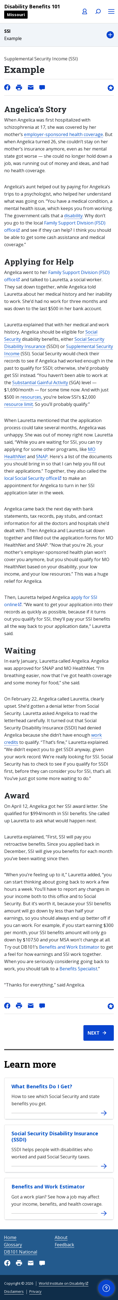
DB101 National (20, 1252)
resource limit (18, 404)
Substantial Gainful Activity (40, 382)
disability (73, 216)
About (61, 1237)
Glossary (13, 1245)
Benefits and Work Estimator (69, 947)
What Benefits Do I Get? (41, 1086)
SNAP (42, 456)
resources (30, 397)
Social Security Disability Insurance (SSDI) (54, 1136)
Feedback (64, 1245)
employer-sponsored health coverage (63, 134)
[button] (59, 34)
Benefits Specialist (78, 969)
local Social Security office (30, 478)
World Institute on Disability (62, 1283)
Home (10, 1237)
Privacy (35, 1291)
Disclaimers (14, 1291)
